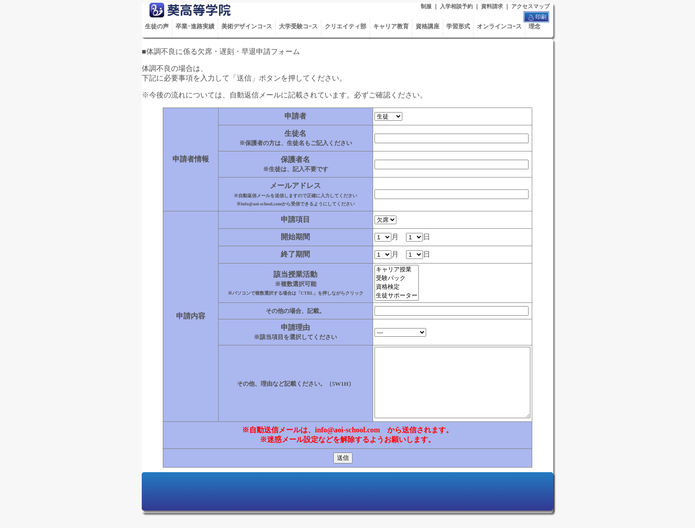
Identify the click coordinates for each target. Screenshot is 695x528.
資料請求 (492, 6)
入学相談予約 (456, 6)
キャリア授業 (387, 269)
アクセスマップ (530, 6)
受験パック (387, 278)
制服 (426, 6)
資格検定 (387, 287)
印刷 (536, 17)
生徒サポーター (387, 295)
